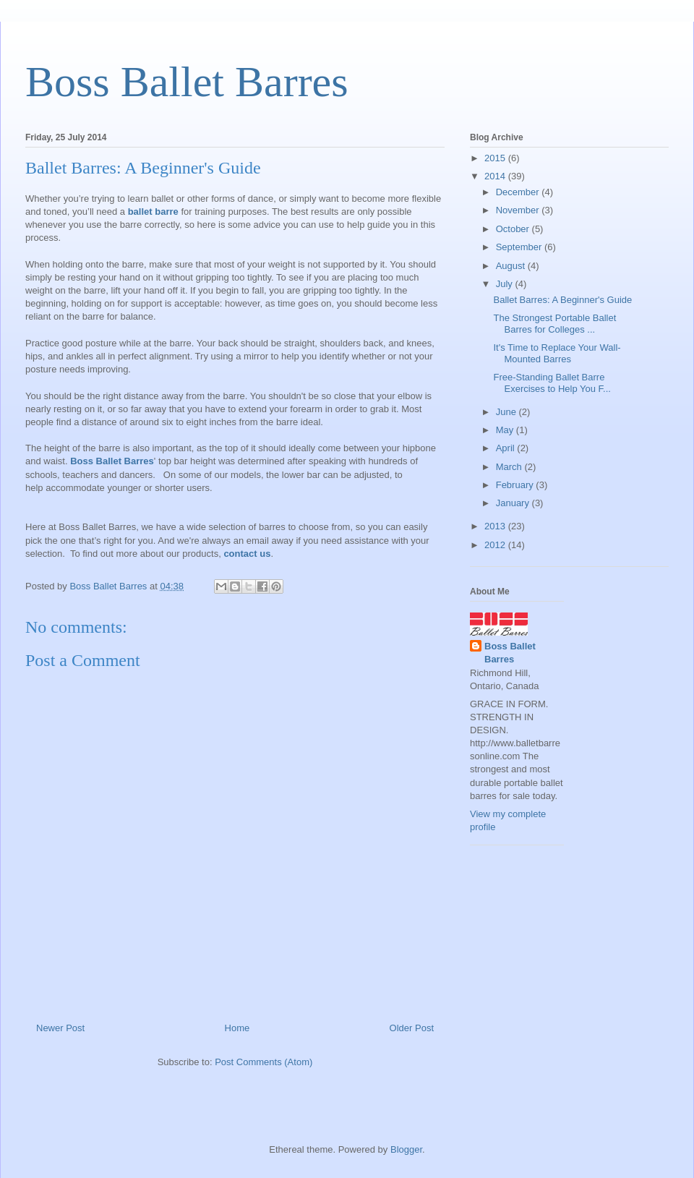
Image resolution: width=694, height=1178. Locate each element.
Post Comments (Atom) (263, 1062)
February (516, 484)
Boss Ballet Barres (186, 82)
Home (237, 1028)
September (520, 247)
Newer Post (60, 1028)
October (514, 228)
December (519, 192)
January (514, 503)
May (506, 429)
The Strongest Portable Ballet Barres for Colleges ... (554, 323)
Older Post (412, 1028)
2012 (496, 544)
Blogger (406, 1149)
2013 (496, 526)
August (512, 265)
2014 (496, 176)
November (519, 210)
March (510, 466)
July (505, 283)
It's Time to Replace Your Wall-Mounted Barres (556, 353)
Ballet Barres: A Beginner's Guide (562, 299)
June (507, 411)
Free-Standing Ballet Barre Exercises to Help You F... (551, 383)
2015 (496, 158)
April (507, 448)
